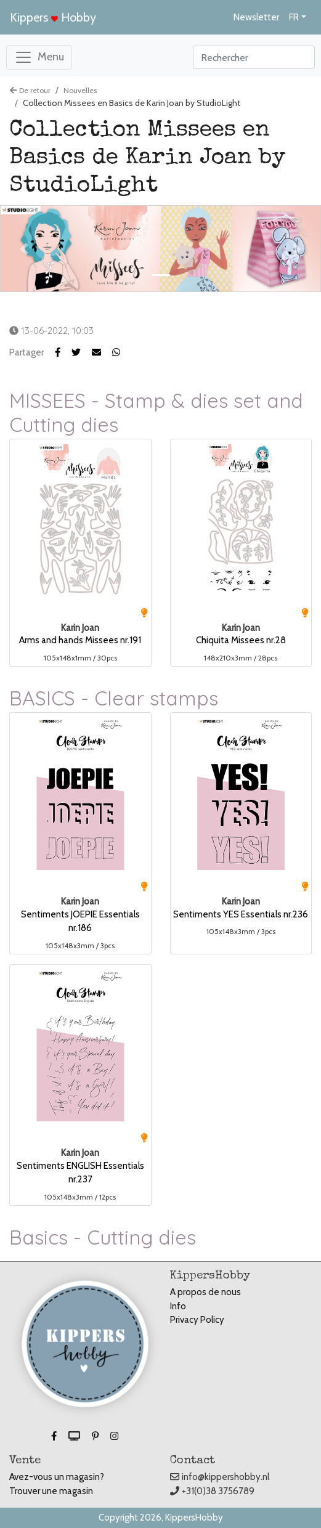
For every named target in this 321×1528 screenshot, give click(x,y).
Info (178, 1306)
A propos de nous (205, 1292)
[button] (81, 352)
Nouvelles (80, 90)
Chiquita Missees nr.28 (241, 640)
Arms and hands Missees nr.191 (80, 640)
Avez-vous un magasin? (56, 1476)
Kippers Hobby (53, 17)
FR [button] (294, 17)
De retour (30, 90)
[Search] (254, 57)
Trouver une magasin (51, 1491)
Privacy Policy (197, 1319)
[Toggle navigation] (39, 57)
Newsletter (256, 17)
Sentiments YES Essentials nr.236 (240, 914)
